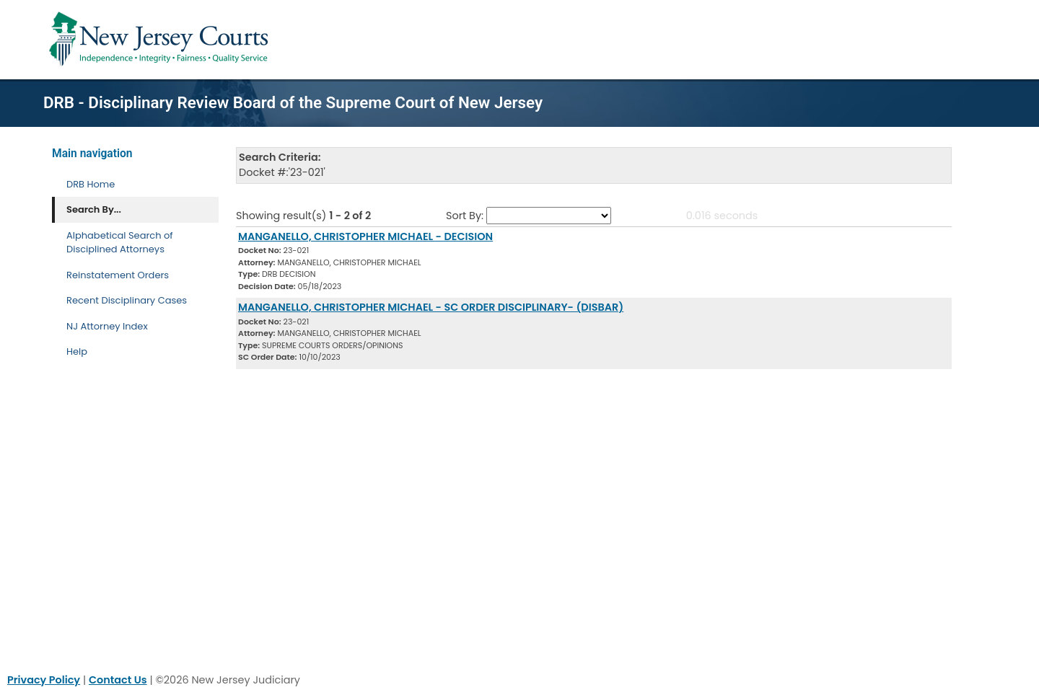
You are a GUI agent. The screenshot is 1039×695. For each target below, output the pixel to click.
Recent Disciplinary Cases (126, 300)
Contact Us (118, 680)
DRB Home (90, 184)
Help (76, 351)
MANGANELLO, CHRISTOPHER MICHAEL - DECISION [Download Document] (365, 236)
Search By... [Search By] (93, 209)
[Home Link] (161, 39)
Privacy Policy (43, 680)
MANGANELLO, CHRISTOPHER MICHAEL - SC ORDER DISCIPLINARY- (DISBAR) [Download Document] (430, 307)
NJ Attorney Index (107, 326)
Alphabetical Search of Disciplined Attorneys (119, 243)
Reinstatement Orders (117, 275)
